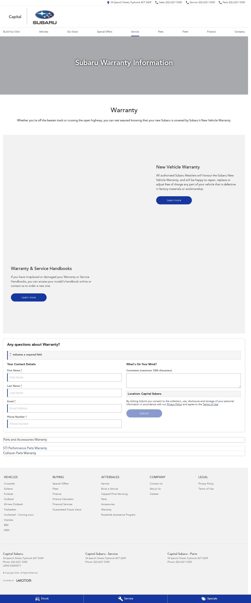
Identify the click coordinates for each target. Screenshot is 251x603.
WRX (7, 530)
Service (135, 32)
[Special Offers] (209, 599)
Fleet (185, 32)
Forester (8, 494)
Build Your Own (11, 32)
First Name (64, 375)
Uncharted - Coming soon (19, 515)
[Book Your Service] (125, 599)
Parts (160, 32)
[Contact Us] (129, 2)
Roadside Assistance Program (118, 515)
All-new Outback (13, 504)
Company (240, 32)
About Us (155, 489)
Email (64, 406)
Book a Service (109, 489)
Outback (9, 499)
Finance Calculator (63, 499)
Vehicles (43, 32)
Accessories (108, 504)
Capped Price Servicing (114, 494)
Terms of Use (210, 404)
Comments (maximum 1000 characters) (183, 378)
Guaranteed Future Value (67, 510)
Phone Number (64, 422)
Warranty (106, 510)
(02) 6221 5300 (19, 562)
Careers (154, 494)
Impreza (8, 520)
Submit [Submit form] (144, 413)
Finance (211, 32)
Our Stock (72, 32)
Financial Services (62, 504)
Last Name (64, 391)
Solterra (8, 489)
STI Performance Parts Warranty (25, 448)
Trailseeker (10, 510)
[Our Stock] (42, 599)
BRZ (6, 525)
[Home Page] (33, 16)
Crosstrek (9, 484)
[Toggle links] (17, 580)
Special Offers (104, 32)
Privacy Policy (174, 404)
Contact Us (156, 484)
